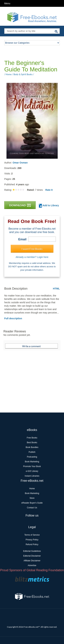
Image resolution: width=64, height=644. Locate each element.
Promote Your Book (32, 466)
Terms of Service (32, 535)
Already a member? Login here (32, 257)
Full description (13, 318)
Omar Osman (20, 162)
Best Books (32, 442)
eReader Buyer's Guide (31, 503)
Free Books (32, 438)
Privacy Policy (32, 539)
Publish (32, 452)
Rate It (49, 190)
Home (32, 488)
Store (32, 498)
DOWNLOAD (20, 205)
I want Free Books (32, 248)
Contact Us (32, 507)
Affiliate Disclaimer (32, 560)
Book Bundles (32, 447)
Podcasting (32, 457)
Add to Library (49, 206)
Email (22, 239)
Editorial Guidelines (32, 551)
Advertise (32, 565)
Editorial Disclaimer (32, 556)
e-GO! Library (32, 471)
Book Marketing (32, 461)
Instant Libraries (32, 476)
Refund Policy (32, 544)
